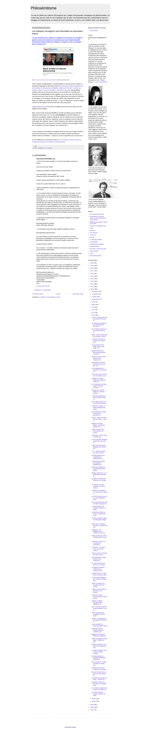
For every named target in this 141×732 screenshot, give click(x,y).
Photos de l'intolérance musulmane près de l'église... (98, 468)
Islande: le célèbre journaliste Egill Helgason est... (97, 602)
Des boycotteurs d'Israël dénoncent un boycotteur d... (99, 413)
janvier (94, 701)
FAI (46, 148)
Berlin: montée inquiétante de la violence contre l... (99, 335)
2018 (92, 268)
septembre (95, 299)
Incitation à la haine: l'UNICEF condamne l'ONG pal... (98, 380)
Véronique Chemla (95, 255)
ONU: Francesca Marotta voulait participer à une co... (99, 608)
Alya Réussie (94, 30)
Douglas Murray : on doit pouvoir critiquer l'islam (99, 574)
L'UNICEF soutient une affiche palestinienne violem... (98, 407)
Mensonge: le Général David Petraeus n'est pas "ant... (98, 364)
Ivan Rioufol (93, 233)
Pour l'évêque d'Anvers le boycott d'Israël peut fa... (99, 330)
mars (93, 315)
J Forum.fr (93, 235)
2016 (92, 273)
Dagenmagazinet (37, 106)
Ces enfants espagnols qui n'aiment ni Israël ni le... (99, 688)
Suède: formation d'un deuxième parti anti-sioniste (98, 585)
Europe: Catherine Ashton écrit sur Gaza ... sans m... (99, 419)
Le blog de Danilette (96, 239)
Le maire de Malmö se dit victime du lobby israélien (99, 651)
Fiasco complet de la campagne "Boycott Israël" (98, 614)
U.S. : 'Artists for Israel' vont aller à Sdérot (98, 452)
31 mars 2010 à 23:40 (42, 286)
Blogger (73, 727)
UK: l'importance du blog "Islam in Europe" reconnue (99, 385)
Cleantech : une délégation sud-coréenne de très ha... (99, 531)
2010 (92, 289)
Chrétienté (41, 148)
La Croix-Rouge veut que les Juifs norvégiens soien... (99, 497)
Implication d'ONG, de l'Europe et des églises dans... (99, 683)
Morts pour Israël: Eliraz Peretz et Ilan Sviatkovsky (99, 358)
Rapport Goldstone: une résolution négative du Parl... (99, 646)
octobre (94, 296)
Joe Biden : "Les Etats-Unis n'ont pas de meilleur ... (98, 548)
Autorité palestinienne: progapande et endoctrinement (98, 457)
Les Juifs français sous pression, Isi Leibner (98, 564)
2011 (92, 286)
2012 (92, 284)
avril (93, 312)
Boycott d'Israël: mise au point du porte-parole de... (99, 673)
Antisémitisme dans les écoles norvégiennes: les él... (99, 513)
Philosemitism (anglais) (97, 244)
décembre (95, 291)
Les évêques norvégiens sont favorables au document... (99, 324)
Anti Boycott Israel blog (97, 214)
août (93, 302)
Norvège (49, 148)
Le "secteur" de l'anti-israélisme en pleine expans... (98, 486)
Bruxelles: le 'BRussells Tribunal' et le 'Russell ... (99, 480)
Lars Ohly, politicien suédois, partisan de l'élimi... (98, 693)
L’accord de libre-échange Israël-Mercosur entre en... (99, 441)
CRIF (91, 228)
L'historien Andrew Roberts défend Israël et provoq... (99, 596)
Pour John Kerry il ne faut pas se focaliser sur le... (99, 375)
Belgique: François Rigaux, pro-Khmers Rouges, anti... (98, 425)
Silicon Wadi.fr (94, 251)
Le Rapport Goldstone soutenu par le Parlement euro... (98, 569)
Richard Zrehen (94, 246)
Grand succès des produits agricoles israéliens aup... (98, 630)
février (94, 698)
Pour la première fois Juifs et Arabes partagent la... (99, 503)
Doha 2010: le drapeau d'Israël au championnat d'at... (99, 525)
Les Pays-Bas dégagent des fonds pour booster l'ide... (99, 579)
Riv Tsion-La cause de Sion (98, 248)
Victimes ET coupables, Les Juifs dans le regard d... (99, 492)
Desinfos (92, 230)
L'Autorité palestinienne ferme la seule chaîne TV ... (99, 397)
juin (93, 307)
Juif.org (92, 237)
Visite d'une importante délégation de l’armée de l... (99, 447)
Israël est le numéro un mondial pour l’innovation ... (98, 543)
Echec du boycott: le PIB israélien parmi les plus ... (99, 537)
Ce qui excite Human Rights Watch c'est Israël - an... (98, 346)
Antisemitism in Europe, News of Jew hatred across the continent (98, 218)
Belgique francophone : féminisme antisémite (99, 635)
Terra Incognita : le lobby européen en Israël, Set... (99, 663)
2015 (92, 276)
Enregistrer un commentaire (42, 290)
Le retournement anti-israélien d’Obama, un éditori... (99, 508)
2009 (92, 704)
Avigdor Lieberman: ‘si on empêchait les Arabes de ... (99, 474)
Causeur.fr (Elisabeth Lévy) (98, 226)
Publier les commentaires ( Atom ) (50, 297)
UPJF (91, 253)
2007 (92, 710)
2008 (92, 707)
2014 (92, 278)
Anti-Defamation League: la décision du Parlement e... (99, 559)
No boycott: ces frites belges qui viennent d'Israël (98, 391)
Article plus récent (38, 294)
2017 (92, 271)
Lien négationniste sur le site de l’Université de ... (99, 402)
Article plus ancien (78, 294)
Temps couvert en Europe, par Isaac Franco (99, 553)
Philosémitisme (43, 8)
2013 (92, 281)
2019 (92, 265)
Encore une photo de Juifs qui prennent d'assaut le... (99, 319)
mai (93, 310)
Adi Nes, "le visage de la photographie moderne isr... (99, 620)
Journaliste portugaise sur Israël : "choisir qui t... (99, 678)
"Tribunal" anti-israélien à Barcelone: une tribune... (99, 590)
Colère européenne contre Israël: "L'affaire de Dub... (99, 640)
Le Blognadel (94, 242)
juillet (93, 304)
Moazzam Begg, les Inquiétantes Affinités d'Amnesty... (98, 657)
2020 (92, 263)
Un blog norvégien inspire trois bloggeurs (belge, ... (99, 519)
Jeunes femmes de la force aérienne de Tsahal (98, 431)
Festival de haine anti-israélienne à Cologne (99, 668)
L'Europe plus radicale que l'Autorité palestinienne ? (98, 462)
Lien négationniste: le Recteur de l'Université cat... (99, 370)
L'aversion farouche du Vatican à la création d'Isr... (98, 340)
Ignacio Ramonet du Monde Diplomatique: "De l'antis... (99, 352)
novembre (95, 294)
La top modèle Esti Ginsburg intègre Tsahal (99, 625)
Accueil (58, 294)
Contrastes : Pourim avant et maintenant (99, 436)
